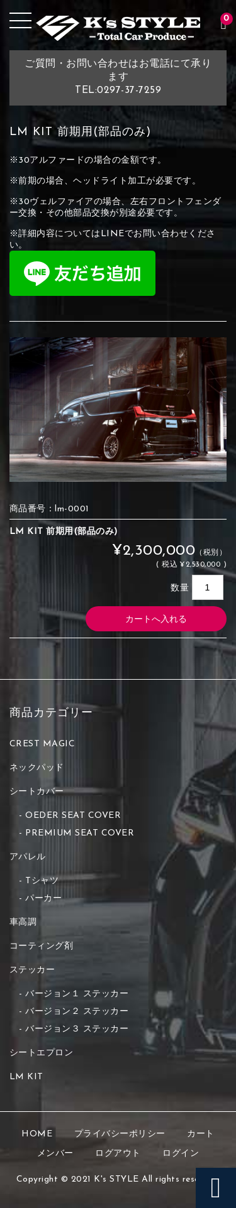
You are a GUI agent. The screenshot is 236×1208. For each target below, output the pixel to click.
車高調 (23, 922)
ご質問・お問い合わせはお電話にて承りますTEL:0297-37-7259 (118, 77)
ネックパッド (36, 768)
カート (201, 1134)
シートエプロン (41, 1053)
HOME (36, 1134)
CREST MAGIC (42, 744)
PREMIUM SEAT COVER (79, 833)
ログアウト (118, 1153)
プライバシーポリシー (120, 1134)
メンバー (55, 1153)
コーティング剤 (41, 946)
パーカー (43, 898)
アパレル (27, 857)
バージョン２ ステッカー (76, 1011)
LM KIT (26, 1077)
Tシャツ (42, 881)
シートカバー (36, 792)
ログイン (180, 1153)
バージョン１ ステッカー (76, 994)
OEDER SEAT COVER (73, 815)
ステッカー (32, 970)
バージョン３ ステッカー (76, 1029)
